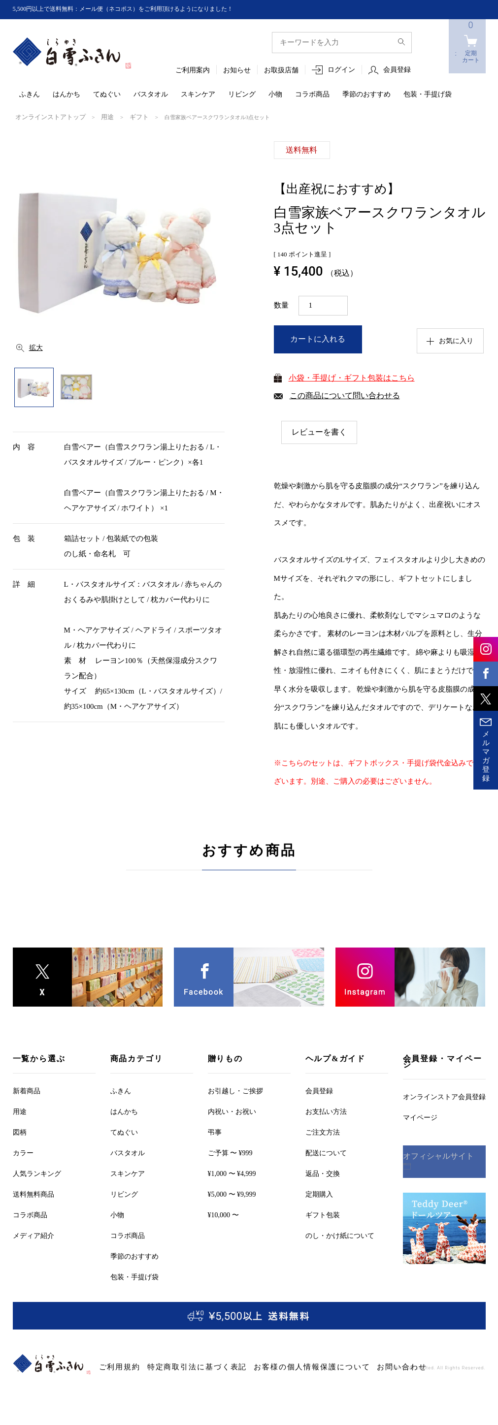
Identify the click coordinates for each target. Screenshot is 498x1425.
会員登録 (397, 70)
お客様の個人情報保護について (261, 1367)
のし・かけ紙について (339, 1235)
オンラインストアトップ (45, 117)
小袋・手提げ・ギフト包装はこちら (352, 377)
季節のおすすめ (366, 94)
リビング (242, 94)
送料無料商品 (33, 1194)
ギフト (125, 117)
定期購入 (319, 1194)
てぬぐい (107, 94)
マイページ (420, 1117)
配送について (326, 1152)
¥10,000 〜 (223, 1214)
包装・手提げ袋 (427, 94)
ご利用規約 (114, 1367)
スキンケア (198, 94)
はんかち (66, 94)
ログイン (341, 70)
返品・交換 (322, 1173)
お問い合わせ (331, 1367)
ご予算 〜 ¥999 (230, 1152)
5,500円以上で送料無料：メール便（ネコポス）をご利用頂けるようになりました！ (141, 9)
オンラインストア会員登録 (444, 1096)
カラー (23, 1152)
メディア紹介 (33, 1235)
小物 (275, 94)
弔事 (215, 1132)
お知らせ (237, 70)
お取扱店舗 (281, 70)
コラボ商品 (312, 94)
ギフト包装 (322, 1214)
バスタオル (150, 94)
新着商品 (26, 1090)
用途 (95, 117)
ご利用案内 (192, 70)
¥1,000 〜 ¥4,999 (232, 1173)
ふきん (29, 94)
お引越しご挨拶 (235, 1090)
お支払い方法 (326, 1111)
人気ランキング (37, 1173)
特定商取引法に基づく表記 (174, 1367)
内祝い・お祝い (232, 1111)
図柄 (20, 1132)
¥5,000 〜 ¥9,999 (232, 1194)
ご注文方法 (322, 1132)
